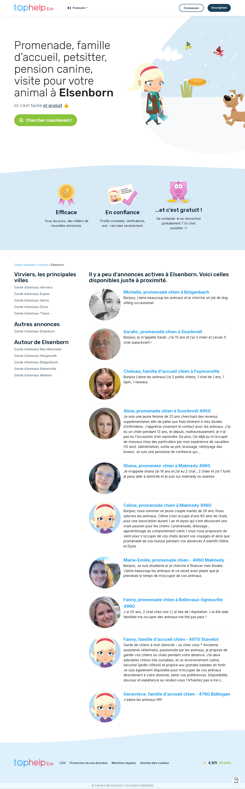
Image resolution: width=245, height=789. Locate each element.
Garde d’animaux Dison (31, 307)
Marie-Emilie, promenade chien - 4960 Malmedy (173, 560)
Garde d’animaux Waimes (33, 375)
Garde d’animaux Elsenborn (34, 331)
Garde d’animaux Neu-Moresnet (37, 349)
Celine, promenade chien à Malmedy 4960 (167, 505)
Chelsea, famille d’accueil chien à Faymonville (171, 371)
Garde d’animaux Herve (31, 300)
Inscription (219, 7)
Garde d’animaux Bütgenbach (36, 362)
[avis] (208, 763)
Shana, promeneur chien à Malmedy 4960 (166, 465)
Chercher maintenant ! (45, 120)
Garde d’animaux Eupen (31, 294)
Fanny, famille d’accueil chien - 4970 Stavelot (171, 639)
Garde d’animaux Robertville (35, 369)
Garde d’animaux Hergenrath (35, 356)
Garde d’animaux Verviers (33, 287)
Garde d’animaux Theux (31, 313)
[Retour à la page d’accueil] (34, 8)
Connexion (191, 8)
